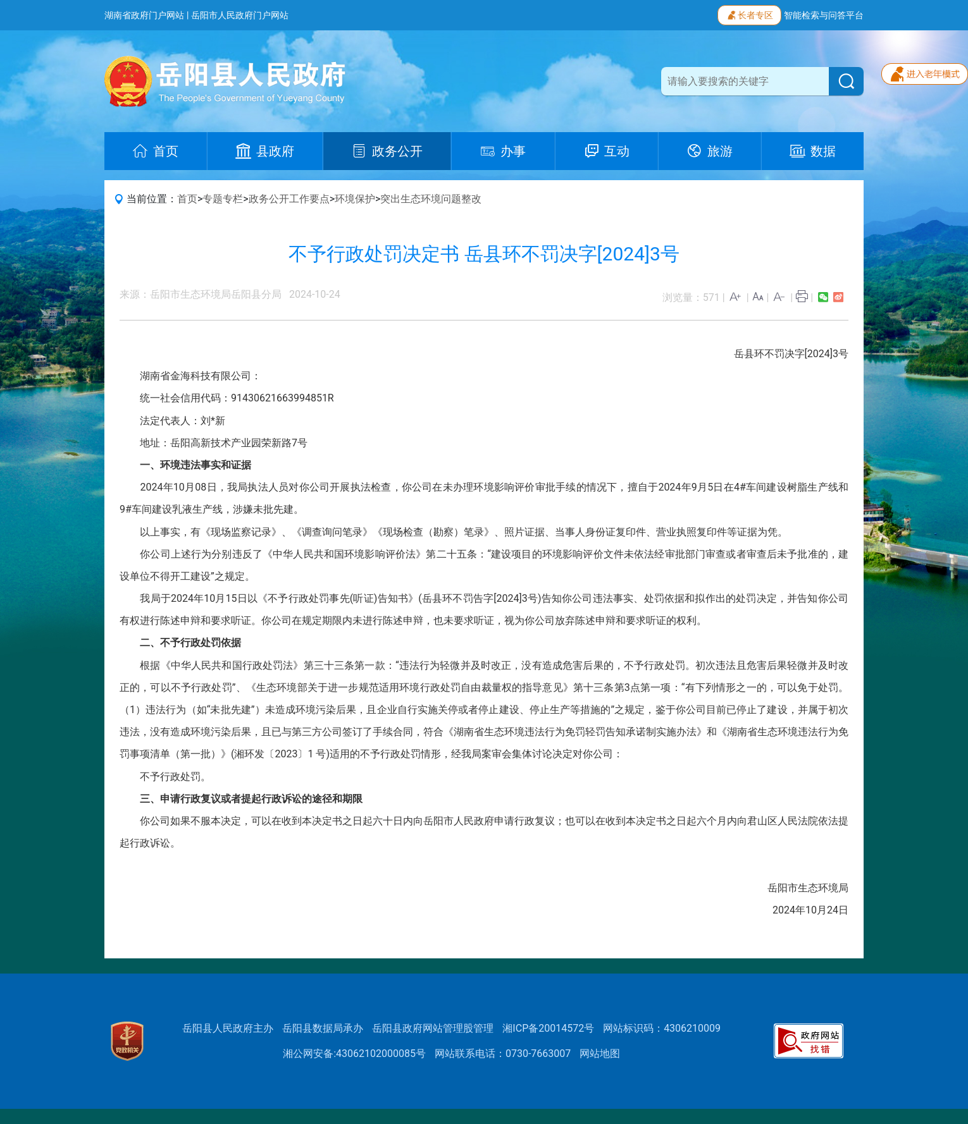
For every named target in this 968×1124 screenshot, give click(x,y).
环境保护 (355, 199)
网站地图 (600, 1054)
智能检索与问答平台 (824, 15)
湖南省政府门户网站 (144, 15)
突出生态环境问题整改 (430, 199)
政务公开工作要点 (289, 199)
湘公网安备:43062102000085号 (354, 1054)
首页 (187, 199)
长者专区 (749, 14)
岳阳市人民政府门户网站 (240, 15)
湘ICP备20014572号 (548, 1028)
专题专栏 (222, 199)
